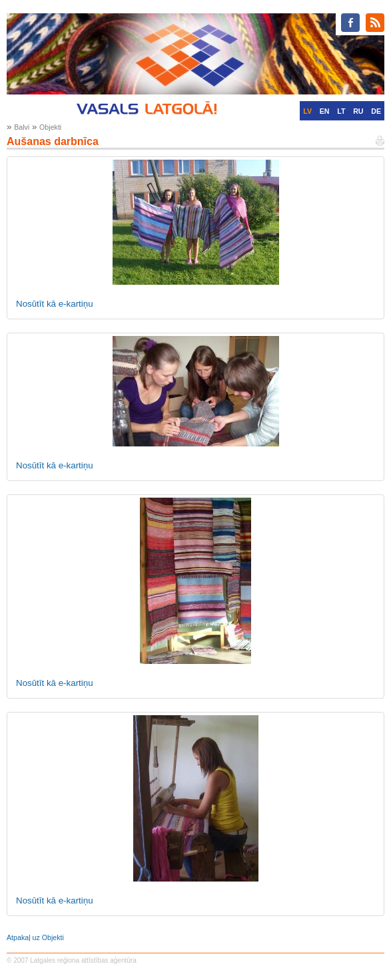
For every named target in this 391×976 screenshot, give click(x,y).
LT (341, 111)
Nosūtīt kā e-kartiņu (54, 304)
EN (325, 111)
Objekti (50, 127)
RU (358, 111)
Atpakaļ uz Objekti (35, 937)
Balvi (21, 127)
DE (376, 111)
